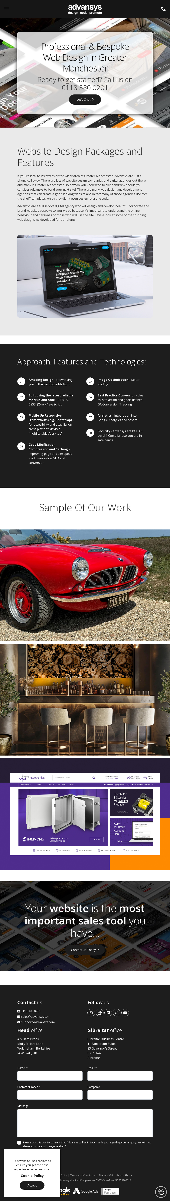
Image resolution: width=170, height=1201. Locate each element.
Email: (92, 1068)
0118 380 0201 (85, 87)
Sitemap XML (106, 1175)
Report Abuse (124, 1175)
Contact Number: (29, 1087)
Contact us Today (83, 950)
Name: (22, 1068)
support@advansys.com (36, 1022)
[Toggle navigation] (6, 9)
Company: (93, 1087)
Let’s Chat (83, 99)
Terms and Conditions (82, 1175)
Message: (23, 1106)
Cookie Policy (32, 1175)
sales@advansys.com (33, 1017)
